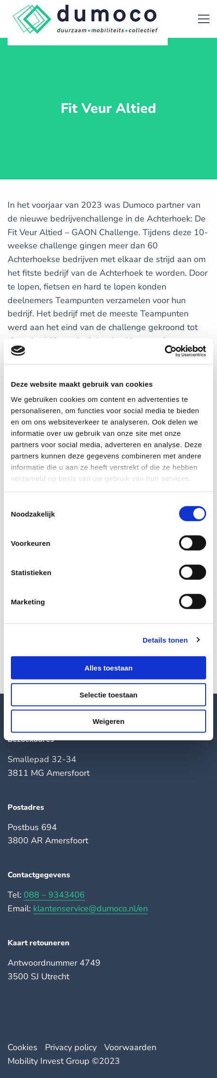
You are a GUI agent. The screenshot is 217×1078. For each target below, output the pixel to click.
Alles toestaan (108, 668)
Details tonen (165, 640)
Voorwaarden (130, 1047)
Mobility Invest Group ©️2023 (64, 1061)
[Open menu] (199, 18)
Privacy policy (71, 1047)
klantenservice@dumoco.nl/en (90, 908)
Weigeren (108, 721)
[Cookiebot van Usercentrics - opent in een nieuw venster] (164, 351)
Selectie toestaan (109, 694)
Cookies (22, 1047)
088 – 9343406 (54, 894)
